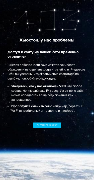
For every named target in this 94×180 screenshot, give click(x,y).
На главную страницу (47, 125)
